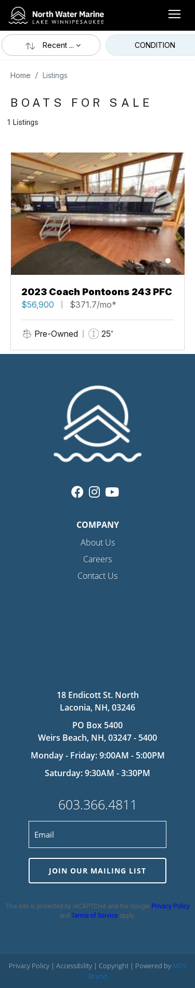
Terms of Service (94, 915)
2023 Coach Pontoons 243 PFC (96, 291)
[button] (168, 261)
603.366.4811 (97, 804)
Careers (97, 559)
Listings (55, 75)
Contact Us (97, 575)
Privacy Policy (170, 906)
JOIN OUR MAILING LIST (97, 871)
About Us (98, 542)
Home (20, 75)
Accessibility (75, 965)
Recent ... (51, 45)
